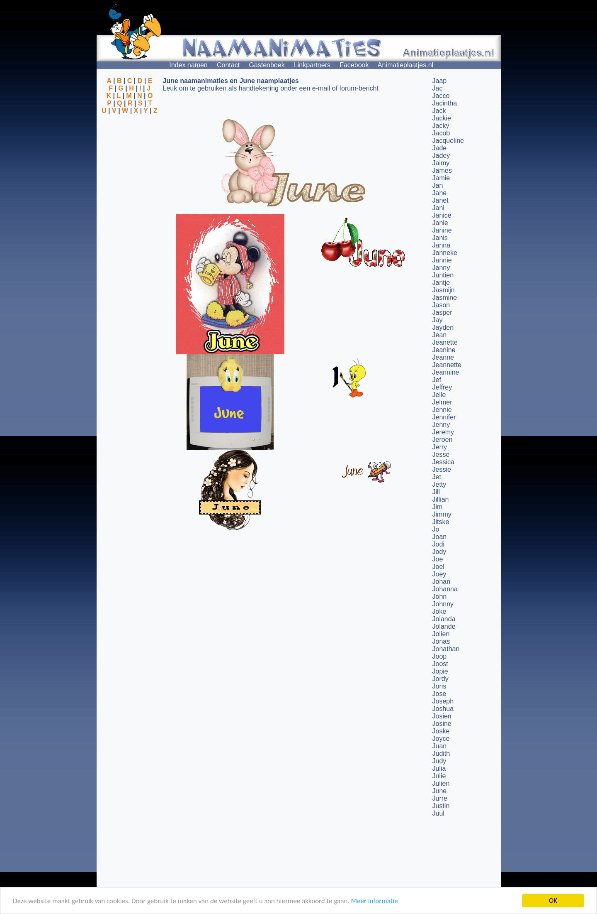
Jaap (439, 80)
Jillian (440, 499)
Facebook (354, 65)
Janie (440, 222)
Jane (439, 192)
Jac (437, 88)
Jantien (443, 275)
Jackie (441, 118)
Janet (440, 200)
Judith (441, 753)
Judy (439, 761)
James (442, 170)
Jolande (444, 626)
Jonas (441, 641)
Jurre (439, 798)
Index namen (188, 65)
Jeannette (446, 364)
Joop (439, 656)
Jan (437, 185)
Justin (441, 805)
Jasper (442, 312)
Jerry (439, 447)
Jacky (440, 125)
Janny (441, 267)
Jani (438, 207)
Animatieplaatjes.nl (405, 65)
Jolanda (444, 618)
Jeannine (445, 372)
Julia (439, 768)
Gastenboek (266, 65)
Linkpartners (312, 65)
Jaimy (441, 163)
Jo (435, 529)
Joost (440, 663)
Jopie (440, 671)
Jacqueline (448, 140)
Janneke (445, 252)
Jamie (441, 177)
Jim (437, 506)
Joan (439, 536)
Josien (441, 716)
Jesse (441, 454)
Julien (441, 783)
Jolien (441, 633)
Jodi (438, 544)
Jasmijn (443, 290)
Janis (440, 237)
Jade (439, 148)
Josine (441, 723)
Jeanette (445, 342)
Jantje (441, 282)
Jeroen (442, 439)
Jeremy (443, 432)
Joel (438, 566)
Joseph (443, 701)
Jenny (441, 424)
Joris (439, 686)
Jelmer (442, 402)
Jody (439, 551)
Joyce (441, 738)
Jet (436, 476)
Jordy (440, 678)
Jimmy (441, 514)
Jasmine (444, 297)
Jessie (441, 469)
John (439, 596)
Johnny (443, 604)
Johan (441, 581)
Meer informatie (374, 901)
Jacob (441, 133)
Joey (439, 574)
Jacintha (444, 103)
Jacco (441, 95)
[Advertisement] (130, 155)
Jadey (441, 155)
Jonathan (446, 648)
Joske (441, 731)
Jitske (440, 521)
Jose (439, 693)
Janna (441, 245)
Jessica (443, 462)
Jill (436, 491)
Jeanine (444, 349)
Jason (441, 305)
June (439, 790)
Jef (436, 379)
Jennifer (444, 417)
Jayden (443, 327)
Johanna (445, 589)
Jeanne (443, 357)
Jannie (442, 260)
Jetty (439, 484)
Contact (228, 65)
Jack (439, 110)
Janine (442, 230)
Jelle (439, 394)
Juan (439, 746)
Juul (438, 813)
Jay (437, 319)
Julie (439, 775)
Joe (437, 559)
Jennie (442, 409)
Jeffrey (442, 387)
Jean (439, 334)
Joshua (443, 708)
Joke (439, 611)
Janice (441, 215)
